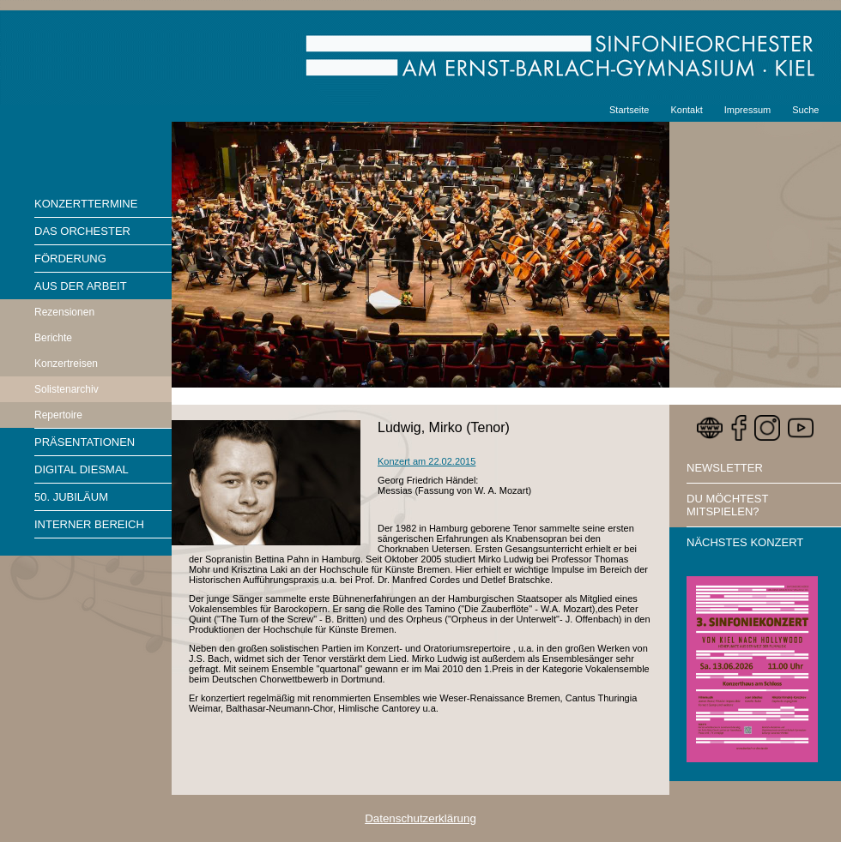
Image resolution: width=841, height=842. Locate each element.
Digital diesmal (81, 469)
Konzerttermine (85, 203)
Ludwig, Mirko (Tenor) (444, 427)
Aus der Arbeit (80, 286)
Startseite (629, 110)
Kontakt (686, 110)
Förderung (70, 258)
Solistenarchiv (66, 389)
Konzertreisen (66, 364)
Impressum (747, 110)
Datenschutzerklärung (420, 818)
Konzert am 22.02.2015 (426, 461)
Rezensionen (64, 312)
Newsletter (725, 467)
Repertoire (58, 415)
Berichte (53, 338)
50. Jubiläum (71, 496)
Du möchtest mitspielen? (727, 505)
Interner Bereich (89, 524)
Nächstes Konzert (745, 542)
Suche (805, 110)
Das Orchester (82, 231)
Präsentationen (84, 442)
